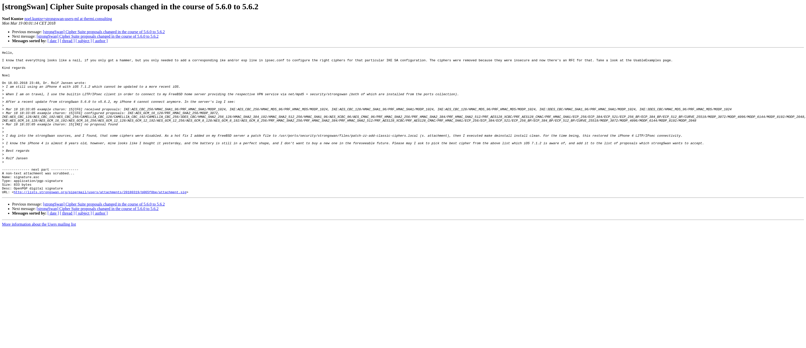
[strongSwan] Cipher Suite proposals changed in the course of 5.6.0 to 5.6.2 (104, 32)
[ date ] (53, 41)
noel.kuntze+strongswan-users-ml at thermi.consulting (68, 19)
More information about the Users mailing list (39, 253)
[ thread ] (67, 41)
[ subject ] (84, 41)
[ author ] (100, 41)
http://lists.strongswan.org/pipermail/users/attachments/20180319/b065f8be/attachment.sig (100, 220)
